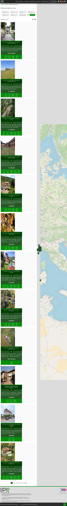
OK (64, 504)
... (23, 482)
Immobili (21, 1)
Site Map (61, 491)
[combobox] (5, 12)
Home (17, 1)
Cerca (32, 14)
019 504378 (53, 1)
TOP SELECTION (44, 1)
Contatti (38, 1)
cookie (19, 504)
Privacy (64, 491)
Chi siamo (26, 1)
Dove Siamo (32, 1)
